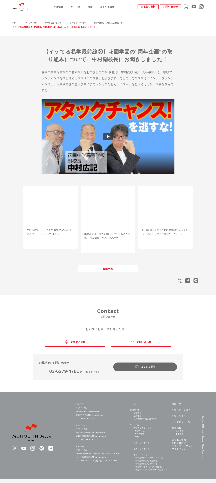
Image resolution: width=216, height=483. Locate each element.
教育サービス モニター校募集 (148, 471)
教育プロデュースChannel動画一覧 (151, 473)
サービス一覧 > (35, 22)
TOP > (15, 22)
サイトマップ (179, 452)
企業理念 (138, 420)
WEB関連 (139, 438)
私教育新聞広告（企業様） (147, 465)
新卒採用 (180, 435)
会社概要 (138, 417)
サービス (75, 7)
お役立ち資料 (148, 6)
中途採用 (180, 438)
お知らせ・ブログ (181, 414)
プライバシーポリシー (183, 449)
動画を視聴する (50, 241)
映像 (137, 441)
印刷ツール (140, 435)
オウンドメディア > (92, 22)
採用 (90, 7)
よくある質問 (107, 7)
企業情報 (58, 7)
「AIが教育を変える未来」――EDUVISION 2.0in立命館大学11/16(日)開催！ (50, 223)
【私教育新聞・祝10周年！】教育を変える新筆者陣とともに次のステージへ (165, 223)
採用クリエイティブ (143, 447)
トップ (133, 408)
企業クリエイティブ (143, 453)
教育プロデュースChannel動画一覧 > (131, 22)
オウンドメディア (142, 459)
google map (98, 419)
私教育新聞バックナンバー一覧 (149, 462)
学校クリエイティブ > (63, 22)
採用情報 (176, 432)
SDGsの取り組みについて (145, 423)
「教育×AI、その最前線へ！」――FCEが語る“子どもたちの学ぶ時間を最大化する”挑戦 (107, 225)
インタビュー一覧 (181, 426)
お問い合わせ (170, 6)
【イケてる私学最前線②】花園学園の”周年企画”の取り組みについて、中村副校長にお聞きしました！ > (68, 27)
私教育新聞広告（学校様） (147, 468)
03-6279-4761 (63, 375)
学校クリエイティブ (143, 432)
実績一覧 (176, 408)
